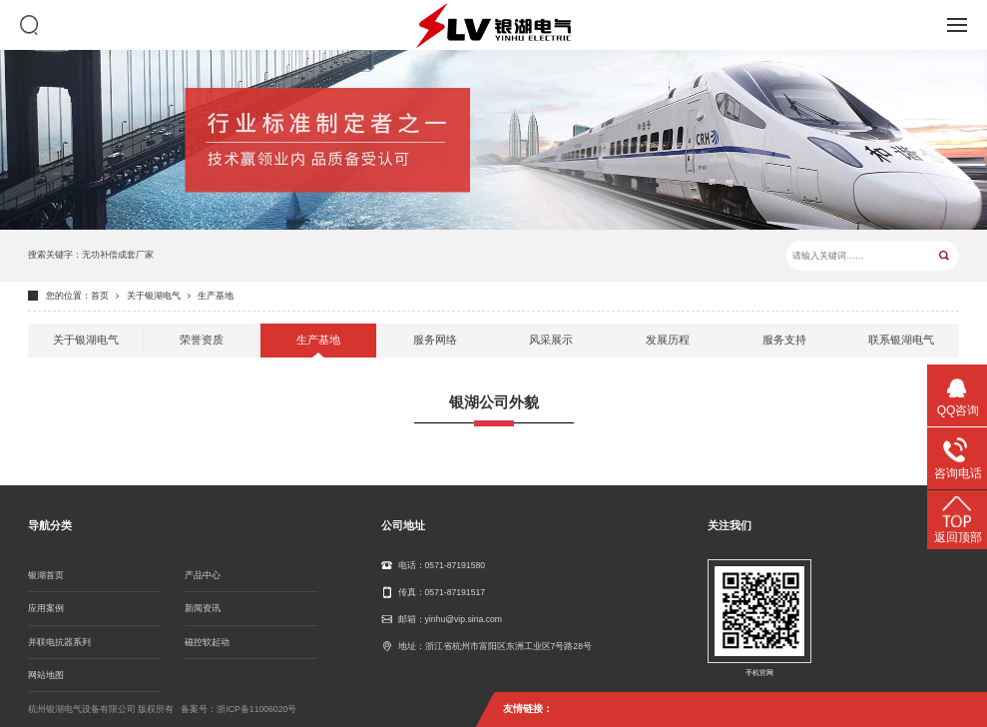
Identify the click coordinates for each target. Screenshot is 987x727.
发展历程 (668, 340)
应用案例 (46, 608)
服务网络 (435, 340)
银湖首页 (46, 575)
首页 (100, 296)
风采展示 (551, 340)
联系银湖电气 (901, 340)
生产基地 (216, 296)
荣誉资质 (202, 340)
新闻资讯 (203, 608)
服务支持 (784, 340)
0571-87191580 (455, 565)
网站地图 (46, 675)
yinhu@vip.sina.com (463, 619)
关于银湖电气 (154, 296)
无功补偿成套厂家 (118, 255)
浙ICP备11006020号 (256, 709)
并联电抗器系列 (59, 642)
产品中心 (203, 575)
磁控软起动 (207, 642)
